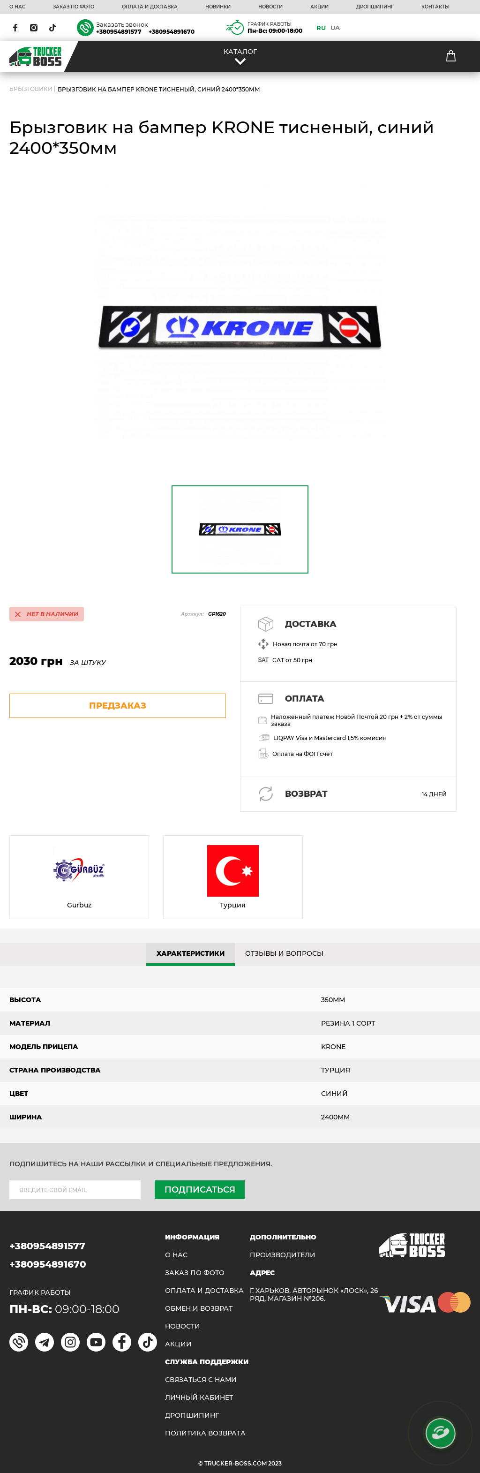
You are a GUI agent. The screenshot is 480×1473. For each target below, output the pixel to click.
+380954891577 (119, 31)
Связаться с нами (201, 1380)
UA (335, 27)
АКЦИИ (319, 7)
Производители (282, 1255)
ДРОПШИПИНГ (375, 7)
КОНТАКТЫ (435, 7)
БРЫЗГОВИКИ (30, 89)
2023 (275, 1463)
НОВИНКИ (218, 7)
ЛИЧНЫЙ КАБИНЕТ (199, 1398)
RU (321, 27)
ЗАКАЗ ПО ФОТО (73, 7)
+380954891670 (172, 31)
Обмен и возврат (198, 1309)
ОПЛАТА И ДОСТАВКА (150, 7)
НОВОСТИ (270, 7)
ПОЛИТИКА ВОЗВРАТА (205, 1433)
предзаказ (117, 706)
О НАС (17, 7)
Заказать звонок (122, 24)
